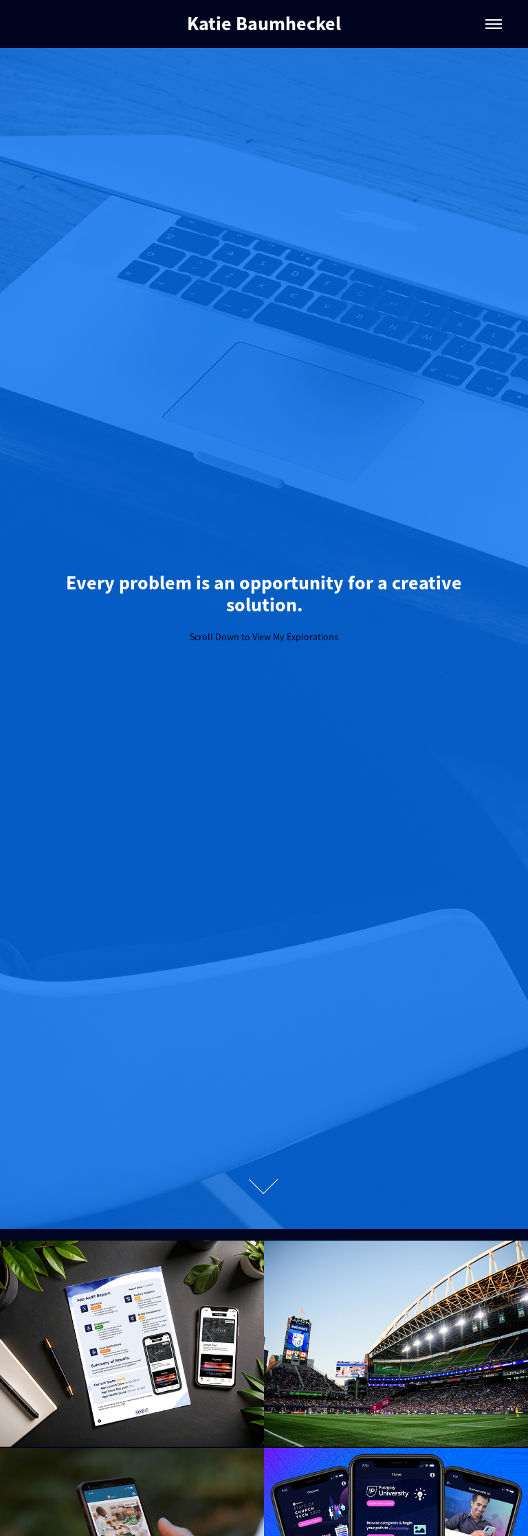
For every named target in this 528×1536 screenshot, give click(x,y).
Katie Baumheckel (264, 23)
